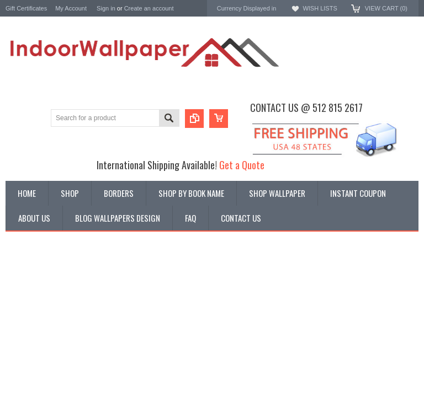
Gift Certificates (26, 8)
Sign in (106, 8)
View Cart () (386, 8)
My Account (71, 8)
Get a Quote (241, 164)
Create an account (149, 8)
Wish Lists (320, 8)
